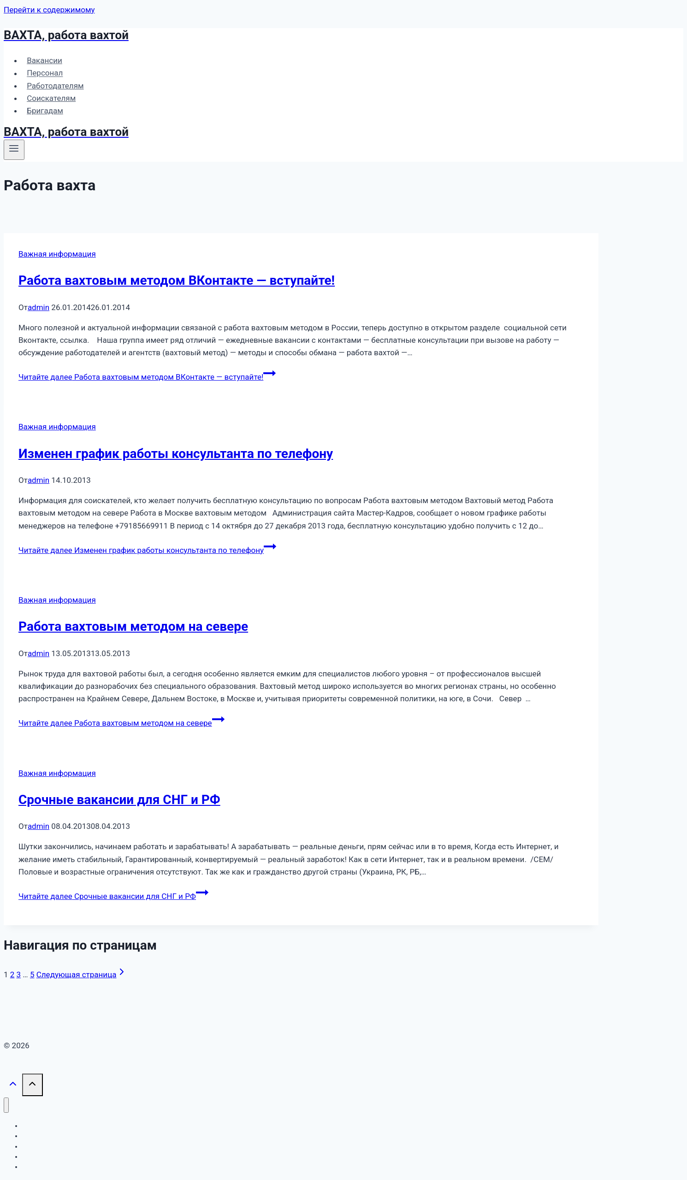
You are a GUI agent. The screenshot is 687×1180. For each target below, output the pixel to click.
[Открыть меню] (14, 150)
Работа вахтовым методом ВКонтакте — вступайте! (176, 280)
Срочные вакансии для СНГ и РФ (119, 799)
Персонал (45, 73)
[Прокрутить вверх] (13, 1086)
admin (38, 307)
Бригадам (45, 110)
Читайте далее (147, 377)
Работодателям (55, 85)
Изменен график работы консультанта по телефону (175, 453)
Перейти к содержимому (49, 9)
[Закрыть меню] (6, 1105)
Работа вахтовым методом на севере (133, 626)
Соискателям (51, 98)
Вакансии (44, 60)
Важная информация (57, 253)
